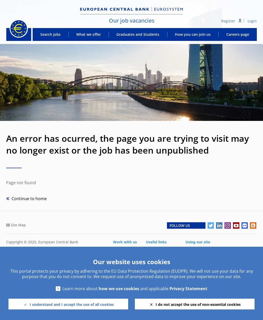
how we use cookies (119, 288)
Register (228, 21)
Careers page (237, 34)
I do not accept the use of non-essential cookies (198, 304)
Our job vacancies (131, 20)
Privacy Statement (188, 288)
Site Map (18, 225)
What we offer (88, 34)
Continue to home (29, 198)
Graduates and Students (137, 34)
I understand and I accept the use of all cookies (72, 304)
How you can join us (193, 34)
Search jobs (50, 34)
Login (252, 21)
